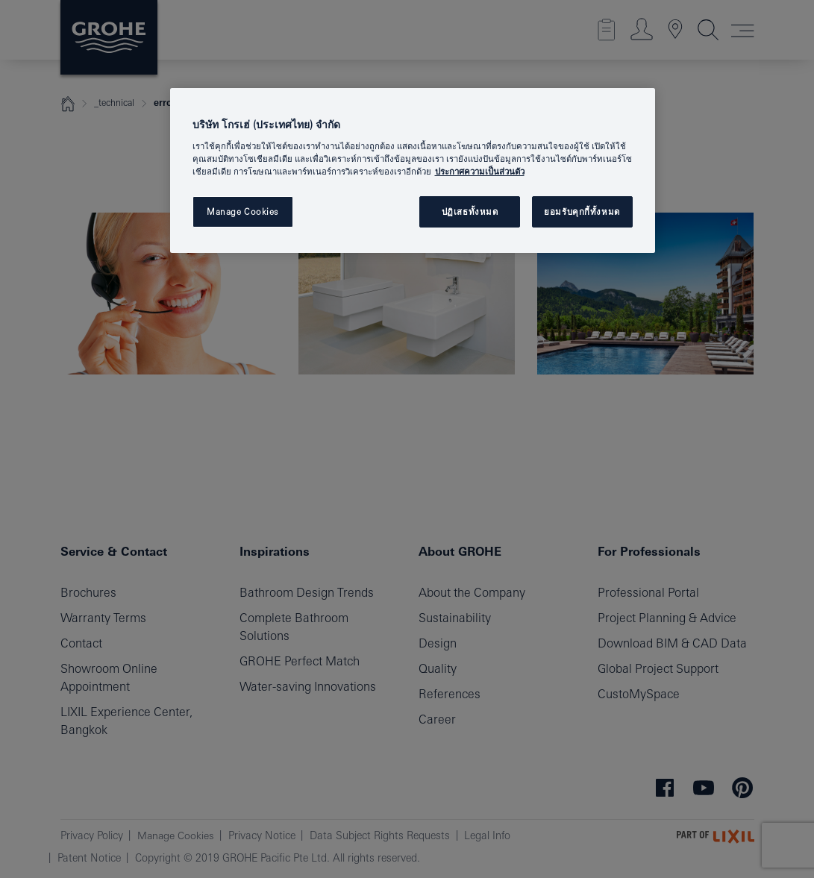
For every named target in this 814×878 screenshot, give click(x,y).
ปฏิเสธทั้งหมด (470, 211)
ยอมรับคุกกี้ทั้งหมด (581, 211)
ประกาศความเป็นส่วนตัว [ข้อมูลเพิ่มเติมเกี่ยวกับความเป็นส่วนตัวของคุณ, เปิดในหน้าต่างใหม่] (480, 171)
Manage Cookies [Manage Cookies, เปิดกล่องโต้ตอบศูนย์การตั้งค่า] (242, 211)
